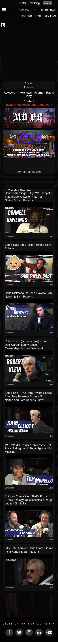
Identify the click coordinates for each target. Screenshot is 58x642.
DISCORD (26, 16)
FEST (38, 16)
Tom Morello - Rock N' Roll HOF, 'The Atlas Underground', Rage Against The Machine (28, 448)
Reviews (10, 92)
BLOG (22, 3)
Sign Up (47, 3)
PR (35, 9)
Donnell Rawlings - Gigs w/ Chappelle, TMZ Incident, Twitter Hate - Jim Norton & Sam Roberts (29, 197)
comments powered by (28, 172)
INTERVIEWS (48, 9)
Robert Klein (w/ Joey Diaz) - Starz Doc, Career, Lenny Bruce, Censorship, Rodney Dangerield (26, 345)
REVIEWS (50, 16)
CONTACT (25, 9)
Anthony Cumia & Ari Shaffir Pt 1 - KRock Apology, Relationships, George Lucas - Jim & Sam (29, 500)
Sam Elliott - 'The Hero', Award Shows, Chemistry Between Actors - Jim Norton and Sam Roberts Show (28, 396)
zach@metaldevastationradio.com (29, 104)
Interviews (25, 92)
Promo (39, 92)
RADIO (33, 3)
